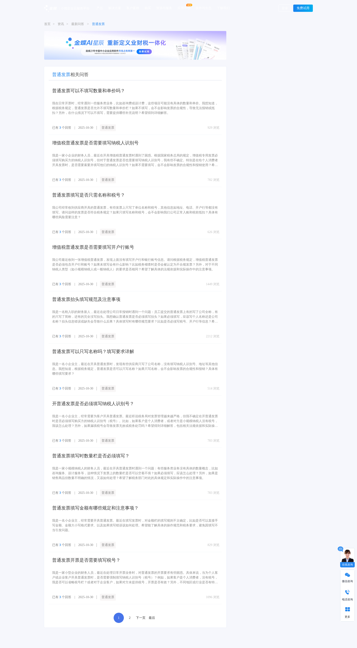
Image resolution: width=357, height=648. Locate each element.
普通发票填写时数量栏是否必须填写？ (91, 455)
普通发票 (108, 127)
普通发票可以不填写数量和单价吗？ (88, 90)
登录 (285, 8)
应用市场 (184, 8)
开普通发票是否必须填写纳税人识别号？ (93, 403)
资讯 (61, 24)
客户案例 (132, 8)
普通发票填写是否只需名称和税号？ (88, 194)
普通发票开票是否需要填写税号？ (86, 560)
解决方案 (114, 8)
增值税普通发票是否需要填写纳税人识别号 (95, 142)
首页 (47, 24)
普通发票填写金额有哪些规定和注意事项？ (95, 507)
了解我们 (223, 8)
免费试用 (303, 8)
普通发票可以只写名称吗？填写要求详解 (93, 351)
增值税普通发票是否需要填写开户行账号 (93, 247)
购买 (148, 8)
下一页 (140, 618)
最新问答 (77, 24)
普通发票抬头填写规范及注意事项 (86, 299)
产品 (100, 8)
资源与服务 (164, 8)
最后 (152, 618)
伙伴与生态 (204, 8)
